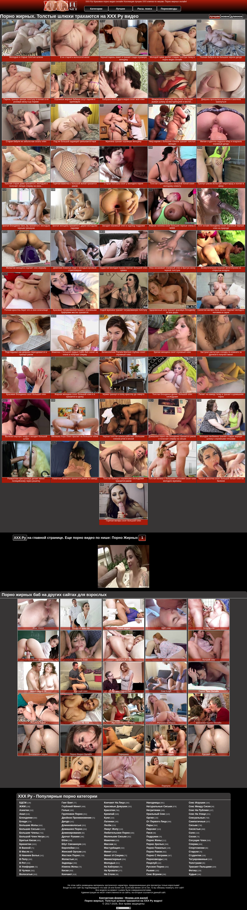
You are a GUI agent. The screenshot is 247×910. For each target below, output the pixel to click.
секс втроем (154, 874)
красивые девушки (115, 806)
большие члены (29, 832)
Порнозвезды (169, 8)
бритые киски (27, 840)
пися (149, 832)
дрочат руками (71, 836)
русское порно (155, 866)
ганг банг (67, 802)
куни (107, 817)
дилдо (65, 821)
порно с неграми (156, 855)
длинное (236, 16)
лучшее (215, 16)
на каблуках (111, 866)
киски (65, 870)
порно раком (154, 851)
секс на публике (199, 810)
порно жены (154, 840)
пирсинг (151, 829)
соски (192, 836)
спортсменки (197, 847)
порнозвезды (154, 859)
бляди (23, 821)
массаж (108, 844)
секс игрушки (197, 802)
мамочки (109, 840)
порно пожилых (156, 847)
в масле (24, 851)
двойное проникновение (77, 817)
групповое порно (72, 814)
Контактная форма (111, 897)
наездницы (153, 802)
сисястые (195, 829)
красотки (109, 810)
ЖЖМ (22, 806)
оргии (150, 817)
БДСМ (23, 802)
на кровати (111, 870)
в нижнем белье (29, 855)
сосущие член (197, 840)
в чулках (24, 870)
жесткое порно (71, 855)
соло (192, 832)
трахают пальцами (200, 866)
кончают (67, 874)
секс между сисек (200, 806)
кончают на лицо (114, 802)
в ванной (25, 847)
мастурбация (112, 847)
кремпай (109, 814)
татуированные (198, 859)
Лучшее (120, 8)
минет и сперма (114, 855)
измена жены (70, 866)
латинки (109, 821)
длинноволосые (71, 825)
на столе (109, 874)
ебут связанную (71, 844)
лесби (107, 825)
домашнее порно (72, 829)
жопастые (68, 859)
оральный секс (155, 814)
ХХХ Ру (20, 538)
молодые (109, 863)
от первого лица (156, 821)
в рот (22, 863)
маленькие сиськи (115, 836)
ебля (65, 840)
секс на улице (197, 814)
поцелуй (151, 863)
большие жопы (28, 825)
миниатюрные (112, 859)
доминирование (71, 832)
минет (107, 851)
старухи (194, 851)
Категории (96, 8)
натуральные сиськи (159, 806)
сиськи (193, 825)
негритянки (153, 810)
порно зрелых (155, 844)
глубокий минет (71, 806)
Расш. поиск (144, 8)
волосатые (26, 874)
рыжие (150, 870)
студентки (195, 855)
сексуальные (197, 817)
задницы (67, 863)
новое (225, 16)
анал (22, 814)
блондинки (26, 817)
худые (193, 874)
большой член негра (32, 836)
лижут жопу (111, 829)
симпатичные (197, 821)
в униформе (26, 866)
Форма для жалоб (136, 897)
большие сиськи (29, 829)
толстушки (195, 863)
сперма (193, 844)
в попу (23, 859)
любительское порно (117, 832)
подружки (152, 836)
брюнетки (25, 844)
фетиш (193, 870)
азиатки (24, 810)
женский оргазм (71, 851)
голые (65, 810)
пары (149, 825)
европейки (68, 847)
